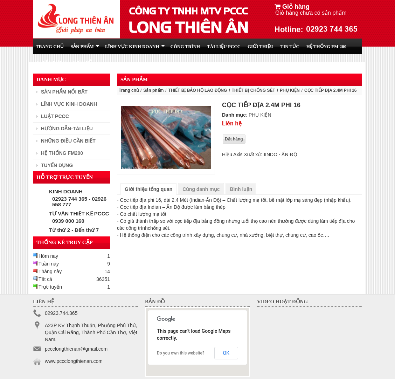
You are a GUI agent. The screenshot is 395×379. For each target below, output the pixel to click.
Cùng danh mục (201, 189)
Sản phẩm (153, 90)
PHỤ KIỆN (290, 90)
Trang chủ (129, 90)
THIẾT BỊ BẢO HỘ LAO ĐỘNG (197, 90)
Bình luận (241, 189)
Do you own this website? (181, 353)
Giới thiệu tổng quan (148, 189)
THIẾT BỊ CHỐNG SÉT (253, 90)
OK (226, 353)
